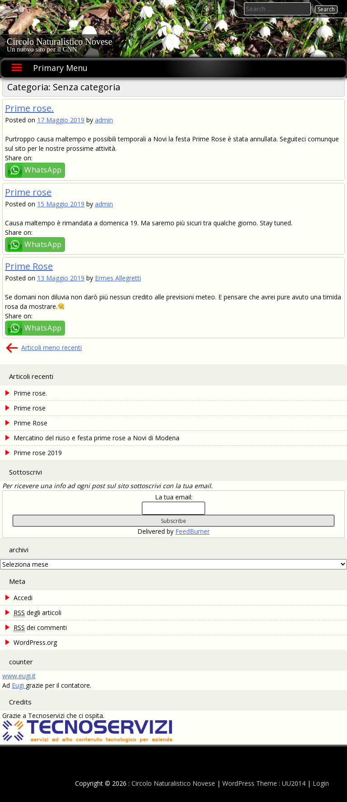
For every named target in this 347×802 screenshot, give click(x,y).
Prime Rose (29, 266)
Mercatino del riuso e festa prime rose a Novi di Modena (96, 438)
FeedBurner (192, 531)
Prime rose (28, 192)
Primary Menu (60, 67)
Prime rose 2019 (38, 452)
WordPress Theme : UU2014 (263, 783)
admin (104, 120)
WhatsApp (43, 170)
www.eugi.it (19, 675)
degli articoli (37, 612)
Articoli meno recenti (51, 347)
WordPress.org (35, 642)
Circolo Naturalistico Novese (59, 42)
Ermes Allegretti (118, 278)
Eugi (19, 685)
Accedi (23, 597)
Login (321, 783)
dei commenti (40, 627)
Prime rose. (29, 108)
